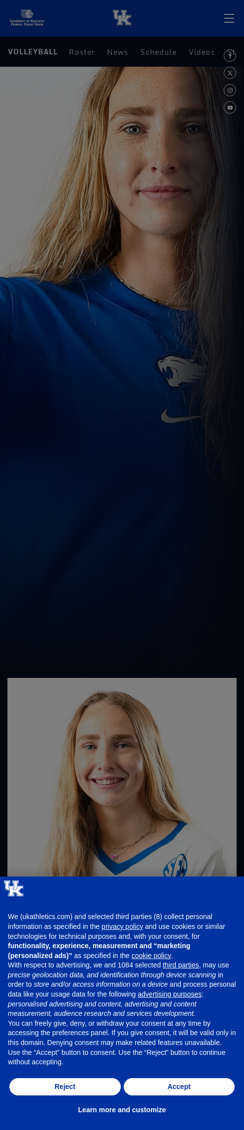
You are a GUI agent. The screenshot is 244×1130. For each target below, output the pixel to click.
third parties (181, 965)
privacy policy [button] (122, 926)
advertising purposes (169, 994)
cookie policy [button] (151, 956)
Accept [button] (179, 1086)
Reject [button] (64, 1086)
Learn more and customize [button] (122, 1110)
